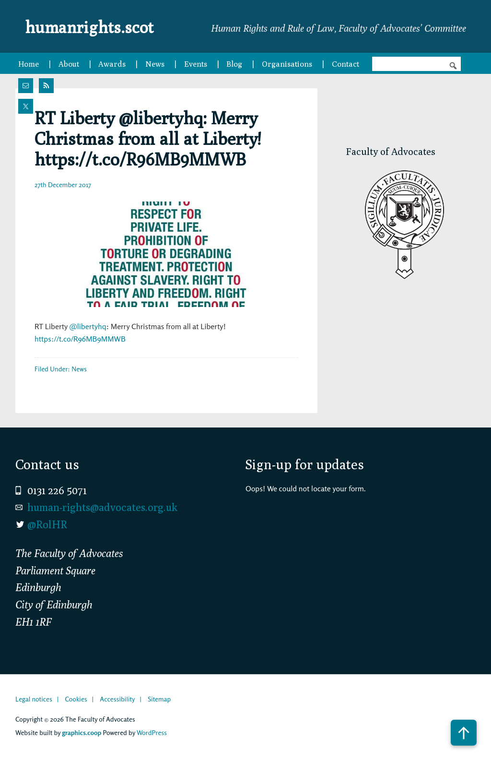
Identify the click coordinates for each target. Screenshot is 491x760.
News (79, 369)
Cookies (76, 699)
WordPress (152, 732)
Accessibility (117, 699)
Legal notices (33, 699)
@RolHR (47, 524)
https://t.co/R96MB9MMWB (80, 339)
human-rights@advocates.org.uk (102, 507)
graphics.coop (81, 732)
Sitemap (159, 699)
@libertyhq (87, 326)
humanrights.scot (100, 25)
